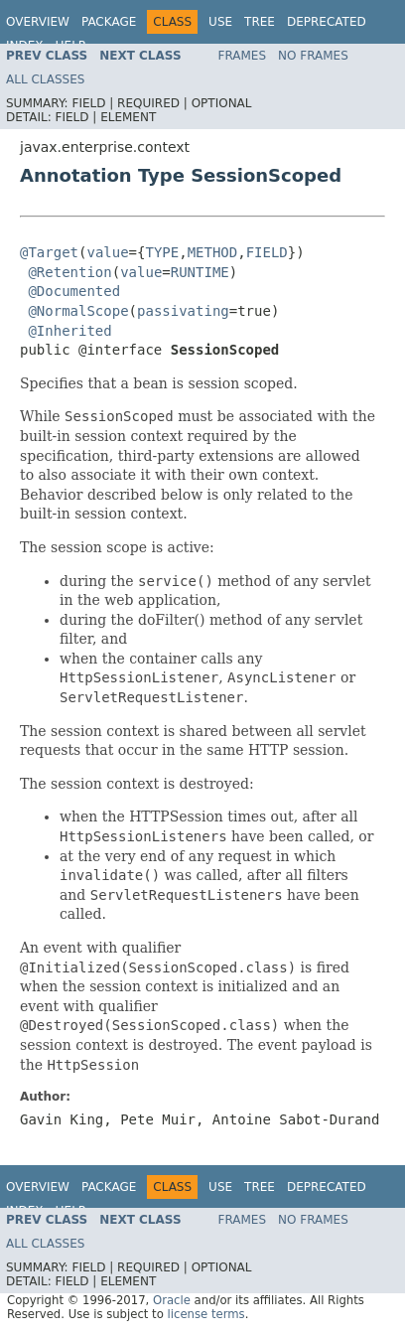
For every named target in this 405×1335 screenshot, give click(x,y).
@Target (49, 252)
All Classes (45, 79)
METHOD (213, 252)
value (107, 252)
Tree (259, 22)
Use (220, 22)
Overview (37, 22)
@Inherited (69, 331)
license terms (206, 1314)
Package (108, 22)
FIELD (267, 252)
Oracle (172, 1300)
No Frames (313, 56)
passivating (183, 311)
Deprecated (326, 22)
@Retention (69, 272)
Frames (242, 56)
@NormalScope (78, 311)
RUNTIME (200, 272)
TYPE (162, 252)
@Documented (74, 291)
